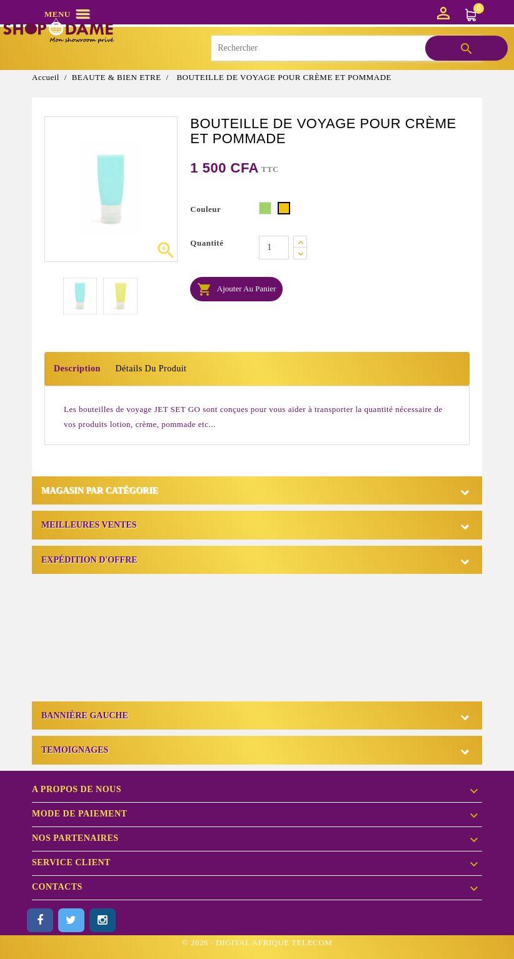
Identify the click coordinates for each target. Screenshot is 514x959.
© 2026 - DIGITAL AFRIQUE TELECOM (257, 942)
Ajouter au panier (236, 289)
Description (77, 368)
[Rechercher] (346, 48)
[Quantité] (274, 247)
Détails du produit (150, 368)
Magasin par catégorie (99, 490)
